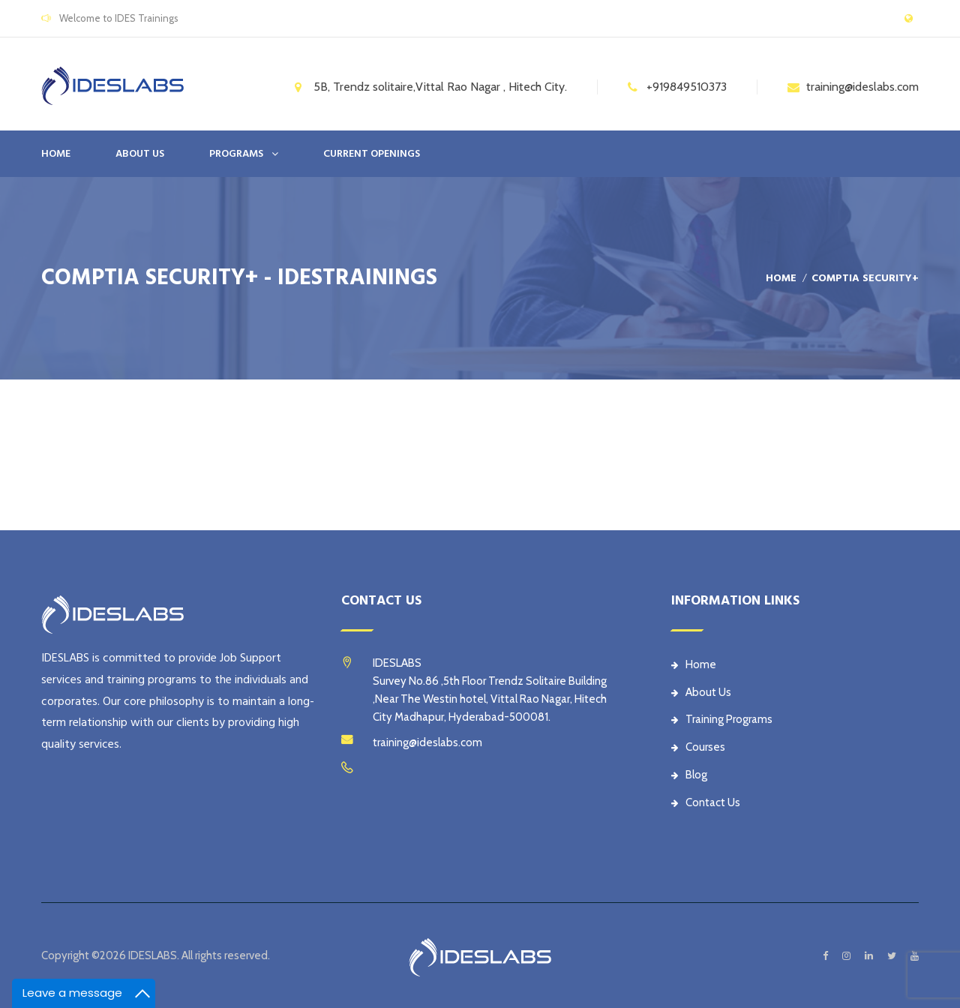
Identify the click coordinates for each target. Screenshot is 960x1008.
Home (55, 153)
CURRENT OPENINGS (371, 153)
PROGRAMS (236, 153)
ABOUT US (140, 153)
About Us (701, 692)
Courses (698, 747)
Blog (689, 775)
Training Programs (721, 719)
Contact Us (705, 802)
